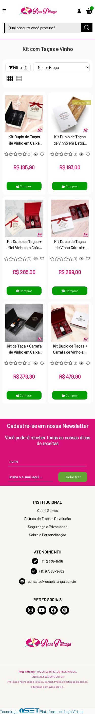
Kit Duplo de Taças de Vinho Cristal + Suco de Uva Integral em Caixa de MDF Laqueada (70, 245)
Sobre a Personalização (47, 535)
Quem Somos (47, 510)
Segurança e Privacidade (47, 526)
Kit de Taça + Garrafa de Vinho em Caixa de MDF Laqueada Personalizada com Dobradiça (24, 349)
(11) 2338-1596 (47, 561)
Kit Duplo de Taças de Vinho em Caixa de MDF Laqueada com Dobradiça (24, 140)
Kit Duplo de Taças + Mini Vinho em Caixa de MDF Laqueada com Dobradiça (24, 245)
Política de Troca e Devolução (47, 518)
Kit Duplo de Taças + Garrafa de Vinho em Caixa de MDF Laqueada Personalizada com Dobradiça (70, 349)
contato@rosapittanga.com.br (47, 581)
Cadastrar (73, 477)
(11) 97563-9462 (47, 571)
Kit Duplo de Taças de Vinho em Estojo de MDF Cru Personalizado (69, 140)
